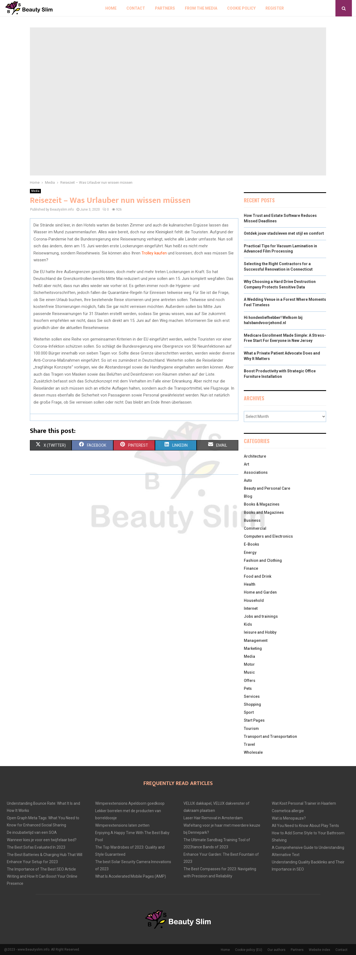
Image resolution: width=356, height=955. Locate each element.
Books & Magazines (261, 504)
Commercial (255, 528)
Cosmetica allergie (288, 811)
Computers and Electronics (268, 536)
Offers (249, 680)
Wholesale (253, 752)
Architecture (255, 456)
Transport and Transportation (270, 736)
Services (252, 696)
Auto (248, 480)
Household (254, 600)
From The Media (201, 8)
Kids (248, 624)
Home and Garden (260, 592)
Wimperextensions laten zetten (122, 825)
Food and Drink (257, 576)
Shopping (252, 704)
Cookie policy (241, 8)
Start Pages (254, 720)
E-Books (251, 544)
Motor (249, 664)
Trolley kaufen (154, 253)
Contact (135, 8)
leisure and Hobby (260, 632)
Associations (256, 472)
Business (252, 520)
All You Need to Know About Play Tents (305, 825)
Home (111, 8)
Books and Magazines (264, 512)
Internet (251, 608)
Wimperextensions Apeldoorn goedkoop (130, 803)
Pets (248, 688)
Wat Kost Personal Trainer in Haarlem (304, 803)
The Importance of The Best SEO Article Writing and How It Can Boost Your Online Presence (42, 876)
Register (274, 8)
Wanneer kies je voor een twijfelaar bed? (42, 840)
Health (249, 584)
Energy (250, 552)
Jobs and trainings (261, 616)
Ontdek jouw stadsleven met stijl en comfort (284, 233)
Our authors (276, 950)
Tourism (251, 728)
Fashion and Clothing (263, 560)
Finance (251, 568)
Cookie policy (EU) (248, 950)
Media (35, 190)
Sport (249, 712)
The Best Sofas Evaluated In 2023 (36, 847)
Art (246, 464)
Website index (319, 950)
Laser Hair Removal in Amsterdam (213, 818)
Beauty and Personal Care (267, 488)
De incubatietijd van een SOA (32, 832)
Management (255, 640)
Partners (165, 8)
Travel (249, 744)
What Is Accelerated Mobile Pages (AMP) (130, 876)
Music (249, 672)
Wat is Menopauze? (289, 818)
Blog (248, 496)
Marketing (253, 648)
